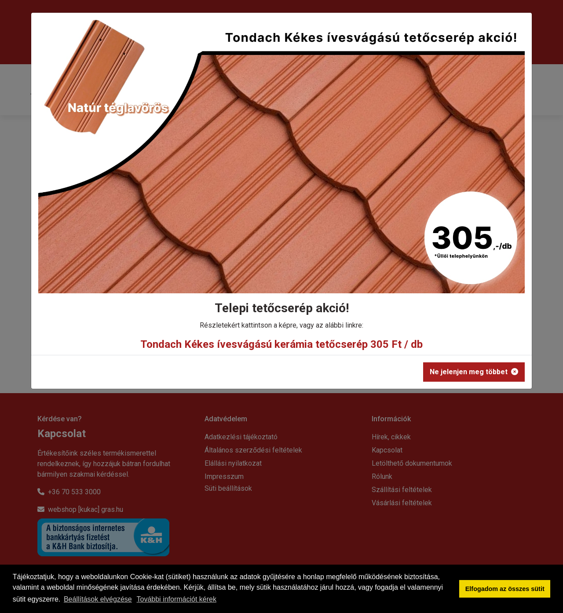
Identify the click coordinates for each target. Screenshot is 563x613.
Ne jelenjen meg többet (474, 372)
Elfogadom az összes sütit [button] (505, 588)
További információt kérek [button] (176, 599)
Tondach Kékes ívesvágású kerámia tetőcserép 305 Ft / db (281, 344)
